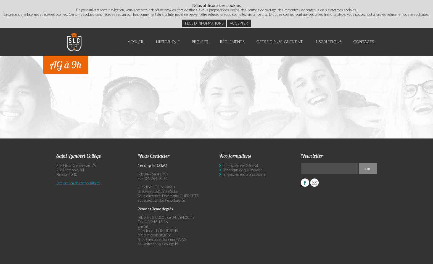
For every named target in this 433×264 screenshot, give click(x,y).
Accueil (136, 41)
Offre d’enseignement (279, 41)
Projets (200, 41)
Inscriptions (328, 41)
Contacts (363, 41)
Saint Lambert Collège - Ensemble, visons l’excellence (74, 42)
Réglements (232, 41)
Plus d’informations (204, 23)
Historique (168, 41)
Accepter (239, 23)
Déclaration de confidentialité (78, 183)
